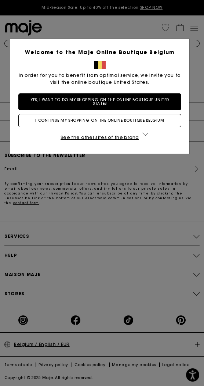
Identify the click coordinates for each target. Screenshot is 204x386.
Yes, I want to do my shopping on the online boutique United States (102, 101)
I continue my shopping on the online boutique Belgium (101, 120)
